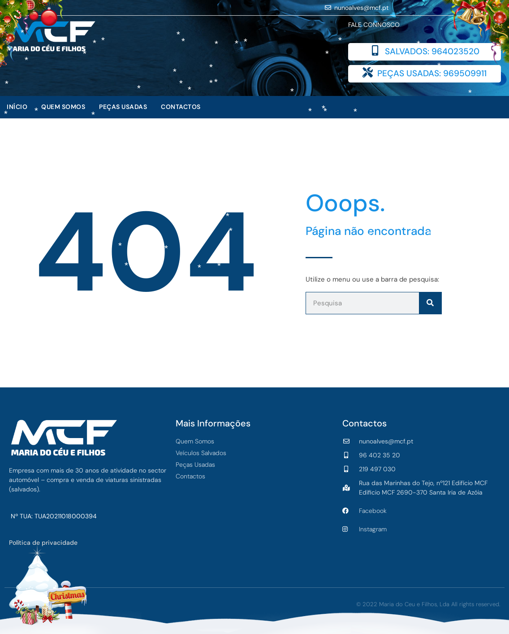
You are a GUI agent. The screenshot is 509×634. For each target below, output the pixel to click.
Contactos (181, 107)
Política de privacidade (43, 542)
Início (17, 107)
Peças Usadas (123, 107)
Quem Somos (63, 107)
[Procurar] (430, 303)
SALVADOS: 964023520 (432, 51)
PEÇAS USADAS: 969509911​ (432, 73)
